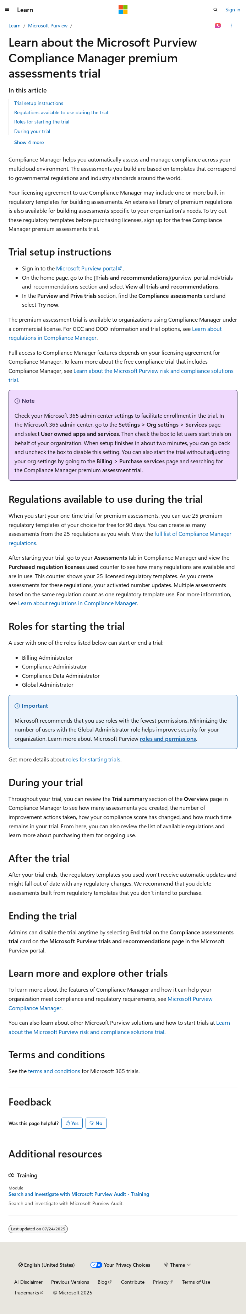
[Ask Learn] (218, 25)
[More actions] (231, 25)
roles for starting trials (93, 759)
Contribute (132, 1281)
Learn (15, 25)
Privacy (161, 1281)
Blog (102, 1281)
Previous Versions (70, 1281)
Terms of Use (196, 1281)
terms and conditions (54, 1071)
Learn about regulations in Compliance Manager (77, 603)
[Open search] (215, 9)
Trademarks (26, 1292)
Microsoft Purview (47, 25)
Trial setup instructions (38, 103)
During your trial (32, 131)
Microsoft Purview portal (86, 268)
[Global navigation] (7, 9)
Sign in (232, 9)
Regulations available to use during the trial (61, 112)
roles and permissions (168, 738)
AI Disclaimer (28, 1281)
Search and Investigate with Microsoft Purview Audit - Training (79, 1194)
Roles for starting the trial (41, 121)
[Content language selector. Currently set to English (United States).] (46, 1265)
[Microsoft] (123, 9)
